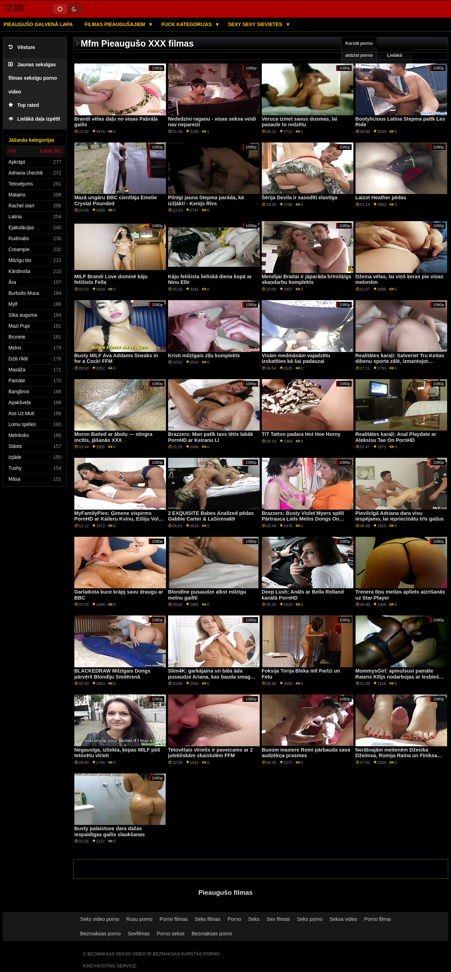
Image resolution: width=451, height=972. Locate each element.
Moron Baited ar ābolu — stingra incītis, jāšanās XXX (113, 437)
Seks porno (310, 919)
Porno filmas (174, 919)
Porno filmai (377, 919)
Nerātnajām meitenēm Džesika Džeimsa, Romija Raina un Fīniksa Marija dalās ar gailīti (396, 755)
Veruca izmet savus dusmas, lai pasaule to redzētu (300, 122)
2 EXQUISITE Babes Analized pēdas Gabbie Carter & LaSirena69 (211, 516)
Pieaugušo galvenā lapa (38, 24)
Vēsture (21, 47)
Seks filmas (208, 919)
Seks (253, 919)
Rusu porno (139, 919)
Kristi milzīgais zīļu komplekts (204, 355)
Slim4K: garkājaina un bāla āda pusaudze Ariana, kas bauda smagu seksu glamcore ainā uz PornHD (211, 676)
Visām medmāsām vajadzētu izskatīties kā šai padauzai (296, 358)
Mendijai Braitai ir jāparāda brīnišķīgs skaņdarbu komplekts (307, 279)
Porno (234, 919)
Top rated (23, 105)
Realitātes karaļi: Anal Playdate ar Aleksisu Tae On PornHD (396, 437)
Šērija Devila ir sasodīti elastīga (300, 197)
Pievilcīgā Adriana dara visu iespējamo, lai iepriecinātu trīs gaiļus (400, 516)
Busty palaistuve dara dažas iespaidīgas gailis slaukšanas (109, 831)
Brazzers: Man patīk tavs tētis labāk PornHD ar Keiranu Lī (210, 437)
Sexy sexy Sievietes (256, 24)
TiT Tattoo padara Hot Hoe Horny (301, 434)
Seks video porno (99, 919)
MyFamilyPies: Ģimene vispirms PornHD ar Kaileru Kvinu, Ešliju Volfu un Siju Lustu (118, 519)
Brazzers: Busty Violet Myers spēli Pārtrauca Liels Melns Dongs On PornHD (303, 519)
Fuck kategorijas (187, 24)
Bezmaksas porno (100, 933)
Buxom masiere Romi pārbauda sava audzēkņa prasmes (306, 753)
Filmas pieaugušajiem (116, 24)
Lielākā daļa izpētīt (34, 119)
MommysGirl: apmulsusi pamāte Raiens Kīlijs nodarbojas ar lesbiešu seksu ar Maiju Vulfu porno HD (399, 676)
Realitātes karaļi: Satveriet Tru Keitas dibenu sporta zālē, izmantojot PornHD (400, 361)
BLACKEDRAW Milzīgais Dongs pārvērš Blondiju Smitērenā (112, 674)
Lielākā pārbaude (394, 61)
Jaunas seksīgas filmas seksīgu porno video (32, 78)
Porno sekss (171, 933)
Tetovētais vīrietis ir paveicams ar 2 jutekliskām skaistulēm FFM (210, 753)
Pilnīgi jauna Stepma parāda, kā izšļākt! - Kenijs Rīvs (206, 200)
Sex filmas (278, 919)
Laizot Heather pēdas (381, 197)
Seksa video (343, 919)
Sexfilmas (139, 933)
